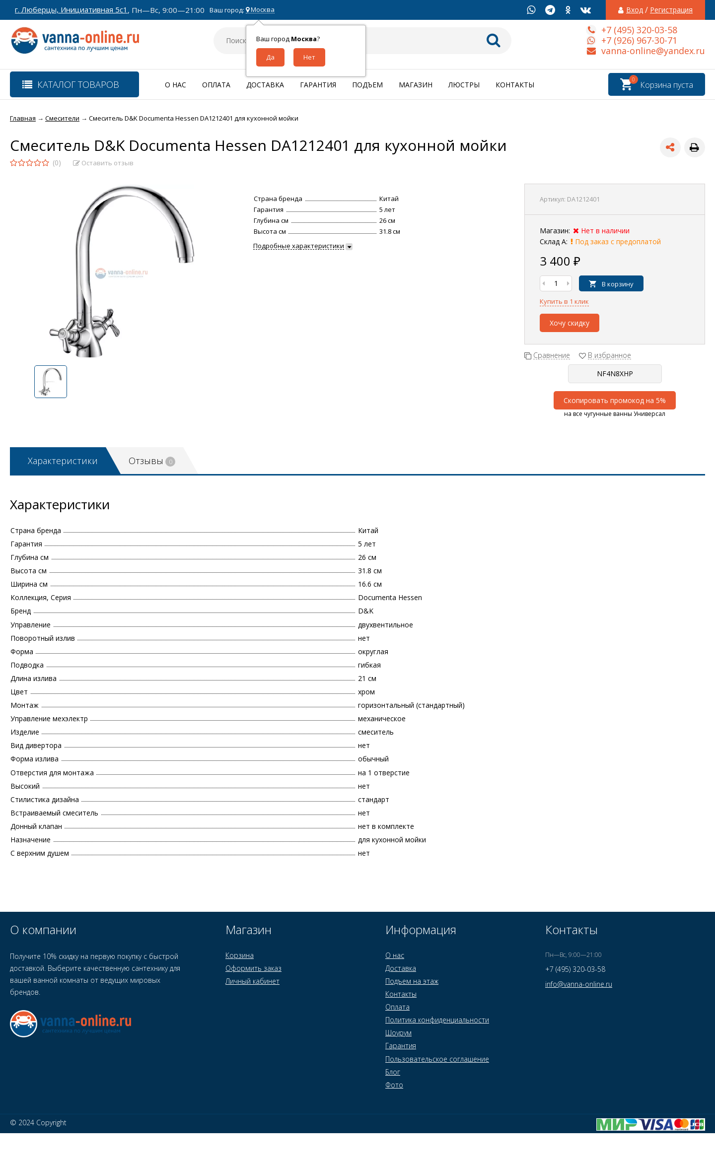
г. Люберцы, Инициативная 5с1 (71, 9)
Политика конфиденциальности (437, 1019)
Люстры (464, 84)
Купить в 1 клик (564, 301)
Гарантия (318, 84)
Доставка (265, 84)
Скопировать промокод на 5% (615, 400)
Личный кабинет (252, 981)
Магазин (415, 84)
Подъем (367, 84)
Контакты (515, 84)
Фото (394, 1084)
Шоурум (398, 1032)
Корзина (239, 955)
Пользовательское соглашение (437, 1059)
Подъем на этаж (411, 981)
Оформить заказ (253, 968)
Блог (392, 1072)
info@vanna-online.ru (578, 984)
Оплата (216, 84)
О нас (175, 84)
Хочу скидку (569, 323)
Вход (634, 10)
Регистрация (671, 10)
